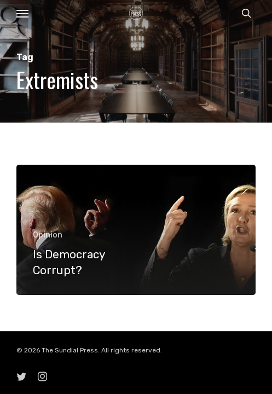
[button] (22, 13)
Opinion (47, 235)
